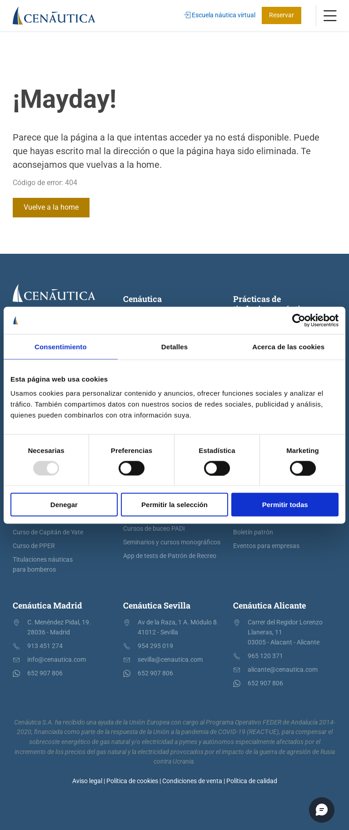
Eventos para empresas (266, 546)
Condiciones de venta (192, 781)
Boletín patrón (253, 532)
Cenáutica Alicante (269, 605)
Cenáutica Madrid (47, 605)
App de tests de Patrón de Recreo (169, 556)
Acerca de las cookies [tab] (288, 346)
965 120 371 (265, 656)
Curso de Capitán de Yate (48, 532)
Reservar (281, 15)
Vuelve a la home (51, 207)
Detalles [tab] (174, 346)
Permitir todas (285, 504)
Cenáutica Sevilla (156, 605)
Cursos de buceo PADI (154, 529)
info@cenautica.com (56, 660)
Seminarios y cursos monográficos (171, 542)
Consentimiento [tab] (61, 346)
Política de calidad (251, 781)
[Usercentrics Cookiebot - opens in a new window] (299, 320)
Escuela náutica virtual (219, 15)
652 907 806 (45, 673)
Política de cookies (132, 781)
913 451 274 (45, 646)
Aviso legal (87, 781)
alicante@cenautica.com (283, 670)
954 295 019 (155, 646)
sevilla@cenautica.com (170, 660)
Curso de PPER (34, 546)
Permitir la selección (174, 504)
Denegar (64, 504)
